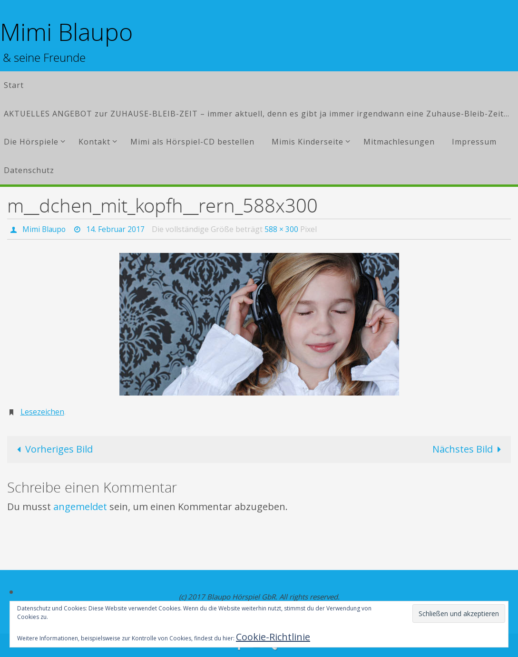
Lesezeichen (42, 411)
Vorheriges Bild (53, 449)
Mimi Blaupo (66, 32)
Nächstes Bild (469, 449)
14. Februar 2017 (117, 229)
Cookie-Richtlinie (273, 636)
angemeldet (80, 506)
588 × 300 (284, 229)
